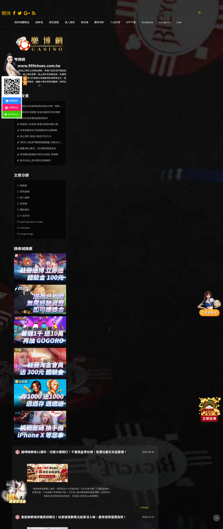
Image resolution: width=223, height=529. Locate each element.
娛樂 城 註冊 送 (61, 516)
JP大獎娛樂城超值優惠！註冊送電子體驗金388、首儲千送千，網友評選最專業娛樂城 (135, 175)
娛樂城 (39, 22)
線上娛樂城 (137, 516)
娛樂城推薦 (107, 516)
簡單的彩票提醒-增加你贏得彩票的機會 (40, 112)
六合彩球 (115, 22)
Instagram (165, 22)
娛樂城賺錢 (79, 516)
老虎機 (84, 22)
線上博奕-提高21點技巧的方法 (35, 136)
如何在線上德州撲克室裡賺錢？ (36, 160)
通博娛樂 (122, 516)
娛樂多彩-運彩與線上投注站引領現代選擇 (109, 402)
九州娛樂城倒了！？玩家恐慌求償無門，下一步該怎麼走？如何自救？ (129, 129)
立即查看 (196, 74)
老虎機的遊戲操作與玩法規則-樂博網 (39, 154)
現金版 (93, 516)
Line (179, 22)
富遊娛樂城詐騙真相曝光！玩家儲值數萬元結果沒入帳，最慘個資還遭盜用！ (133, 84)
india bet (25, 227)
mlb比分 (164, 516)
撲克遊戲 (54, 22)
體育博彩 (99, 22)
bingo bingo (26, 233)
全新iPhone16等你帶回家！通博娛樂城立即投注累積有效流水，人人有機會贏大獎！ (136, 220)
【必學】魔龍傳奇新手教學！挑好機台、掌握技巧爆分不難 (121, 311)
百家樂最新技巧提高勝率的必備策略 (38, 130)
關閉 (25, 80)
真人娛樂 (70, 22)
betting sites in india (31, 221)
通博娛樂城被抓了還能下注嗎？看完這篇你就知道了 (116, 266)
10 (164, 492)
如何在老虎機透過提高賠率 (34, 118)
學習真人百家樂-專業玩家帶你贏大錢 (39, 124)
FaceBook (147, 22)
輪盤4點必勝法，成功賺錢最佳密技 (38, 148)
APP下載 (131, 22)
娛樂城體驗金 (22, 22)
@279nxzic (11, 114)
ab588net (11, 107)
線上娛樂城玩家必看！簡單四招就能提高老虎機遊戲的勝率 (121, 447)
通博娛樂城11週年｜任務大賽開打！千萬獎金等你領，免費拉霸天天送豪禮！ (134, 39)
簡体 (6, 12)
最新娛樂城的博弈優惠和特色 (101, 357)
